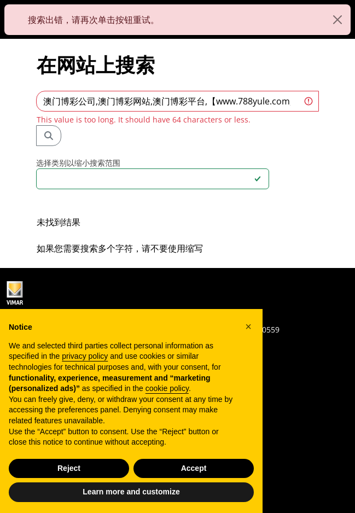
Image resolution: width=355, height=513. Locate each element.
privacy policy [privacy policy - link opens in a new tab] (85, 356)
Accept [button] (194, 468)
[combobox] (146, 178)
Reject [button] (68, 468)
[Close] (337, 19)
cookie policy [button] (167, 388)
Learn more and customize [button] (131, 491)
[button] (248, 326)
